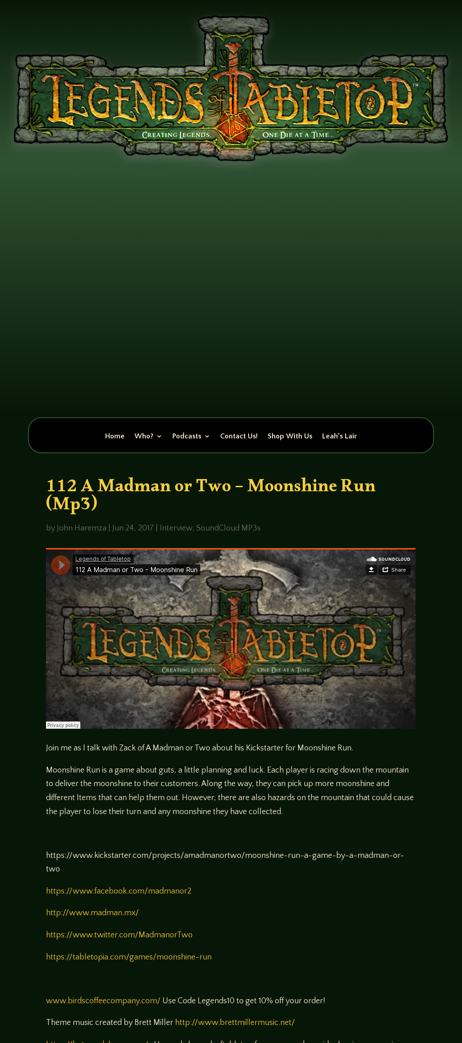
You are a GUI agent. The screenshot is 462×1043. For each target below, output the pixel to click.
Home (115, 436)
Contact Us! (239, 436)
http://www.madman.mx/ (92, 912)
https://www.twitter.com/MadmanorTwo (119, 935)
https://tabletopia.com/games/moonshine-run (129, 957)
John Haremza (81, 528)
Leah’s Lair (339, 436)
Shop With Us (290, 436)
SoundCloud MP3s (228, 528)
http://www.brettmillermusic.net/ (235, 1022)
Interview (176, 528)
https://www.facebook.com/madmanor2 (118, 891)
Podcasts (186, 436)
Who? (143, 436)
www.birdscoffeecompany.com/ (103, 1001)
